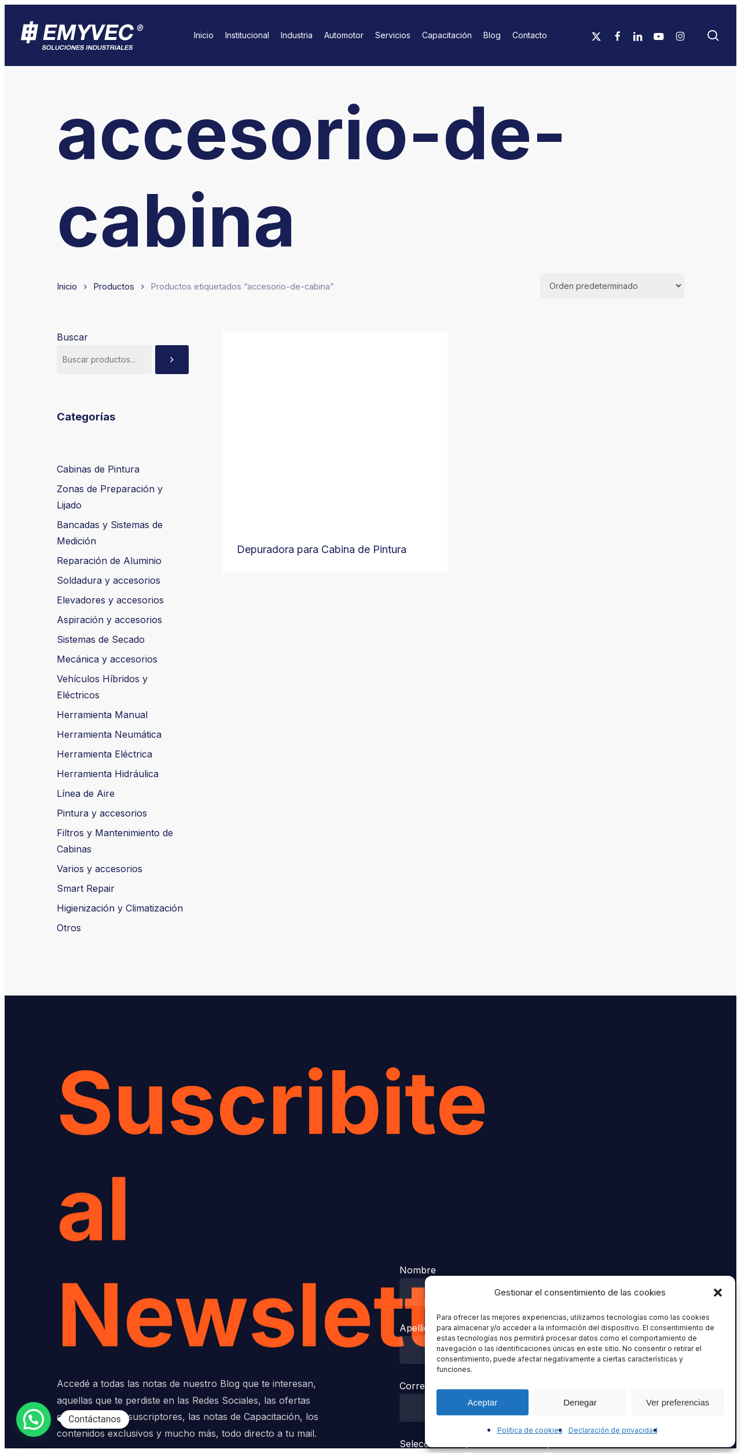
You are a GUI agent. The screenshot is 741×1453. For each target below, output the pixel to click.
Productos (113, 286)
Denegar (580, 1402)
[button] (718, 1292)
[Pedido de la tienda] (612, 285)
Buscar (72, 337)
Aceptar (482, 1402)
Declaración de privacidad (613, 1430)
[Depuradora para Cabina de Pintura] (335, 428)
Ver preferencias (677, 1402)
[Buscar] (172, 359)
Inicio (67, 286)
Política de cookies (530, 1430)
